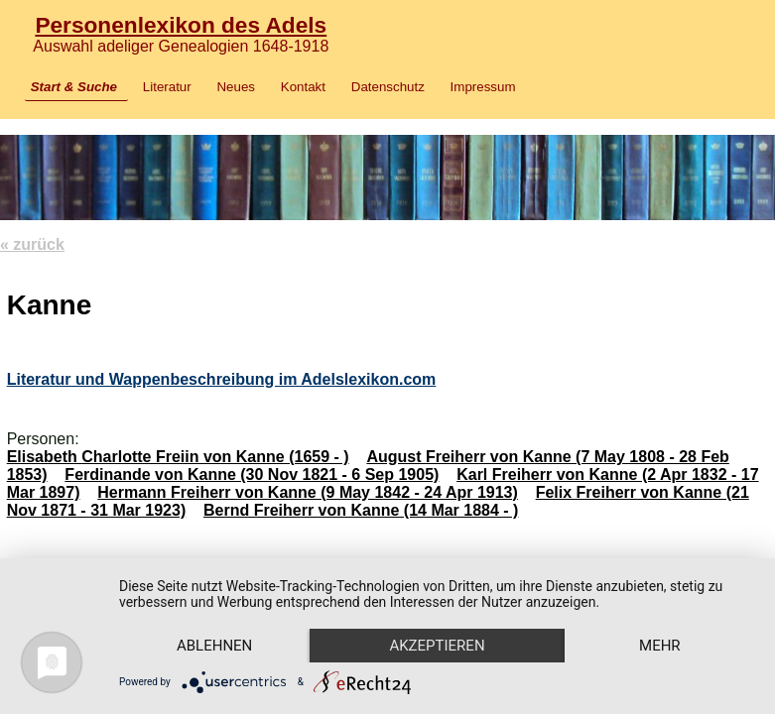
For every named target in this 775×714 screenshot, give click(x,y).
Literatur (167, 86)
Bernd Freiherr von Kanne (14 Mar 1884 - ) (360, 510)
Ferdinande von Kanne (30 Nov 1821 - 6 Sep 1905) (252, 474)
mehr (660, 645)
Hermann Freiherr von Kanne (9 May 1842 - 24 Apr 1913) (307, 492)
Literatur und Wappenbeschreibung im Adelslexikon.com (222, 379)
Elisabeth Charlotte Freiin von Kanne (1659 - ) (178, 456)
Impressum (483, 86)
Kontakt (303, 86)
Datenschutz (388, 86)
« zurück (32, 244)
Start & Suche (74, 86)
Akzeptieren (436, 645)
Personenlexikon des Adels (180, 25)
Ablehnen (214, 645)
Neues (235, 86)
